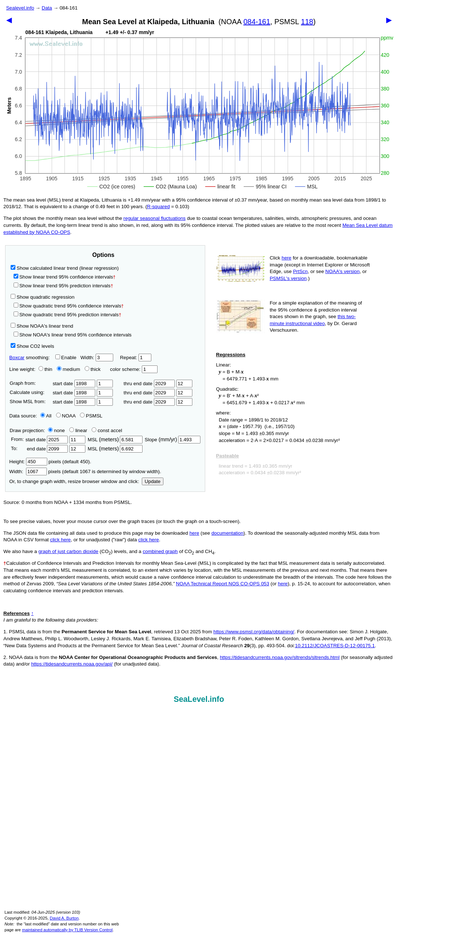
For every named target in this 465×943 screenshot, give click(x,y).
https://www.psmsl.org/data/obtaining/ (253, 631)
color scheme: (133, 369)
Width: (96, 357)
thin (43, 369)
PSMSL (91, 416)
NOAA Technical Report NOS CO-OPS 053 (222, 583)
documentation (227, 533)
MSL (115, 439)
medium (68, 369)
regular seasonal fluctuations (154, 218)
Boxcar (16, 357)
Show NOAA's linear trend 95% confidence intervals (73, 335)
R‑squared (158, 206)
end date (46, 449)
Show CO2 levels (32, 346)
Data (47, 8)
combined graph (160, 551)
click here (60, 539)
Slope (172, 439)
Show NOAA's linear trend (42, 326)
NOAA (65, 416)
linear (78, 430)
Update (152, 481)
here (287, 258)
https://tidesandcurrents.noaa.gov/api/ (71, 664)
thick (93, 369)
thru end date (149, 383)
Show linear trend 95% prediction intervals (63, 285)
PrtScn (300, 271)
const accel (107, 430)
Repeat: (135, 357)
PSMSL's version (288, 278)
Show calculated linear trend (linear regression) (65, 268)
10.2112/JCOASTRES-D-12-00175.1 (335, 645)
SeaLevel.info (199, 699)
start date (74, 383)
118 (307, 22)
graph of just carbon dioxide (68, 551)
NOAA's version (342, 271)
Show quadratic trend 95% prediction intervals (67, 314)
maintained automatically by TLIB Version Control (67, 930)
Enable (66, 357)
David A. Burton (64, 918)
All (46, 416)
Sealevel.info (20, 8)
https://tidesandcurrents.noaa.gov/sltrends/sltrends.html (280, 657)
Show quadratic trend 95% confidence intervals (69, 306)
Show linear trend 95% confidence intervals (63, 277)
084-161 (256, 22)
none (55, 430)
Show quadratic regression (42, 297)
